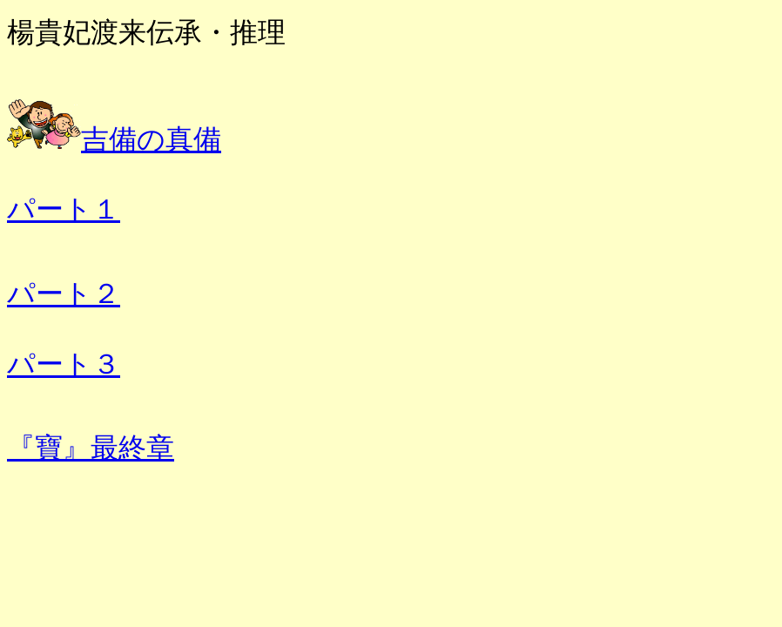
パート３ (63, 364)
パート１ (63, 209)
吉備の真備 (151, 139)
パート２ (63, 293)
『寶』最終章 (90, 447)
